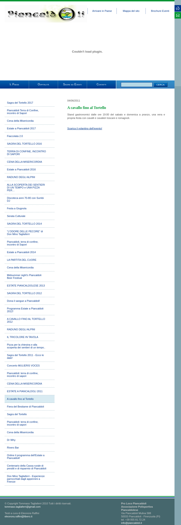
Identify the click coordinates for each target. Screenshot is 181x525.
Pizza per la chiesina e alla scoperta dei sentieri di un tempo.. (26, 346)
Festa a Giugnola (16, 208)
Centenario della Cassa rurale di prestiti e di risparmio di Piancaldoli (26, 467)
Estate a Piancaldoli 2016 (21, 169)
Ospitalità (43, 84)
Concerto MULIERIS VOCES (23, 365)
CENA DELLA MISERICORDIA (24, 161)
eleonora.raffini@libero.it (18, 516)
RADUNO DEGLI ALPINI (21, 177)
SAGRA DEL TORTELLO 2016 (24, 143)
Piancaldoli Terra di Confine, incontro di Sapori (23, 112)
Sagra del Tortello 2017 (20, 102)
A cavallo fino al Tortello (20, 399)
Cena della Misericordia (20, 120)
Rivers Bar (13, 447)
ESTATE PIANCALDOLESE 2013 (26, 285)
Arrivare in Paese (102, 11)
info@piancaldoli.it (131, 523)
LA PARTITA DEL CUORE (21, 259)
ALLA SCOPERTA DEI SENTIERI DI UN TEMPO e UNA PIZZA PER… (26, 187)
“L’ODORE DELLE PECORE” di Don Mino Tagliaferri (25, 232)
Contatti (101, 84)
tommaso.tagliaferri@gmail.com (23, 506)
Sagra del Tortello (17, 414)
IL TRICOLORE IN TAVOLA (22, 337)
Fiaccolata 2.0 (15, 136)
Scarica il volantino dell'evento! (84, 128)
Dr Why (11, 440)
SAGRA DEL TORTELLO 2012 (24, 293)
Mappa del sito (131, 11)
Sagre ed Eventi (72, 84)
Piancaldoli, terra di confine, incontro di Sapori (22, 243)
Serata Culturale (16, 216)
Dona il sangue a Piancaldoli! (23, 300)
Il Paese (14, 84)
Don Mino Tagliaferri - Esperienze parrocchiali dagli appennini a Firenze (26, 479)
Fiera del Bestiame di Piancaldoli (25, 406)
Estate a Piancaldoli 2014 (21, 252)
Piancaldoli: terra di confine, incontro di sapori (22, 374)
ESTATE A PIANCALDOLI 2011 (25, 391)
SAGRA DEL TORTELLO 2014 (24, 223)
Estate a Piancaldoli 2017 (21, 128)
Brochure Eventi (160, 11)
